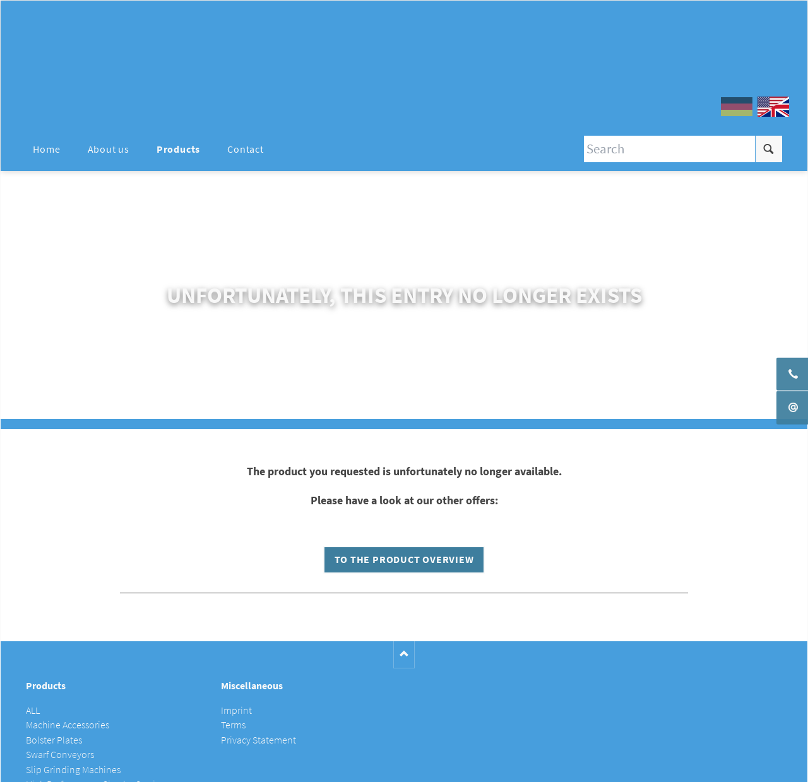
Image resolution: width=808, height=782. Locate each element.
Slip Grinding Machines (73, 770)
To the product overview (404, 560)
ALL (33, 710)
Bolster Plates (54, 740)
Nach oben (404, 654)
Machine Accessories (67, 725)
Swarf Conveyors (60, 755)
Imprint (236, 710)
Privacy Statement (258, 740)
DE (736, 107)
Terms (233, 725)
